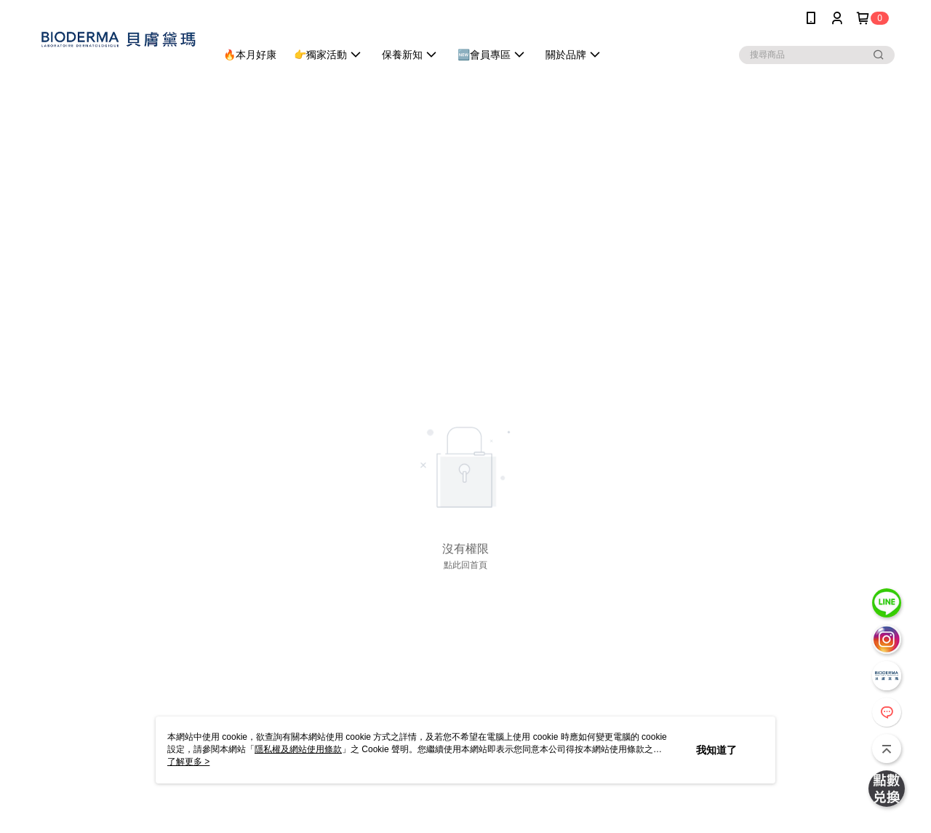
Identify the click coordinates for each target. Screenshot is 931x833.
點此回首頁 (465, 565)
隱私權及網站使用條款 (298, 749)
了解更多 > (188, 762)
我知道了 (716, 750)
